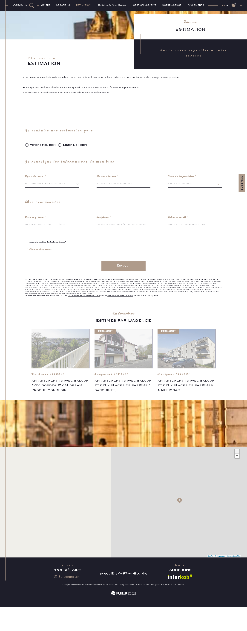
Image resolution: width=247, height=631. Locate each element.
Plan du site (129, 608)
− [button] (237, 479)
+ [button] (237, 474)
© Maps (220, 579)
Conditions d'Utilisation (120, 312)
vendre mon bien (43, 159)
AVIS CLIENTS (196, 5)
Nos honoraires (116, 608)
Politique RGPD (170, 608)
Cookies (181, 608)
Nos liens (160, 608)
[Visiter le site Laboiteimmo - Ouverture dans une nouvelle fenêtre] (123, 620)
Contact (241, 188)
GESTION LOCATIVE (144, 5)
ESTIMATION (83, 5)
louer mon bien (76, 159)
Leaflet (210, 579)
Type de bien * (36, 191)
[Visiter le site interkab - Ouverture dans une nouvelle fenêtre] (180, 600)
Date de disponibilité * (183, 191)
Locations (63, 5)
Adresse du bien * (108, 191)
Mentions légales (142, 608)
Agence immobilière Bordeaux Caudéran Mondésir (39, 15)
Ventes (45, 5)
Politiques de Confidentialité (84, 312)
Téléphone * (104, 233)
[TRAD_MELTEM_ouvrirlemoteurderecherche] (22, 5)
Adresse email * (178, 233)
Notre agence (171, 5)
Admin (152, 608)
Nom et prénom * (36, 233)
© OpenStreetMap (234, 579)
